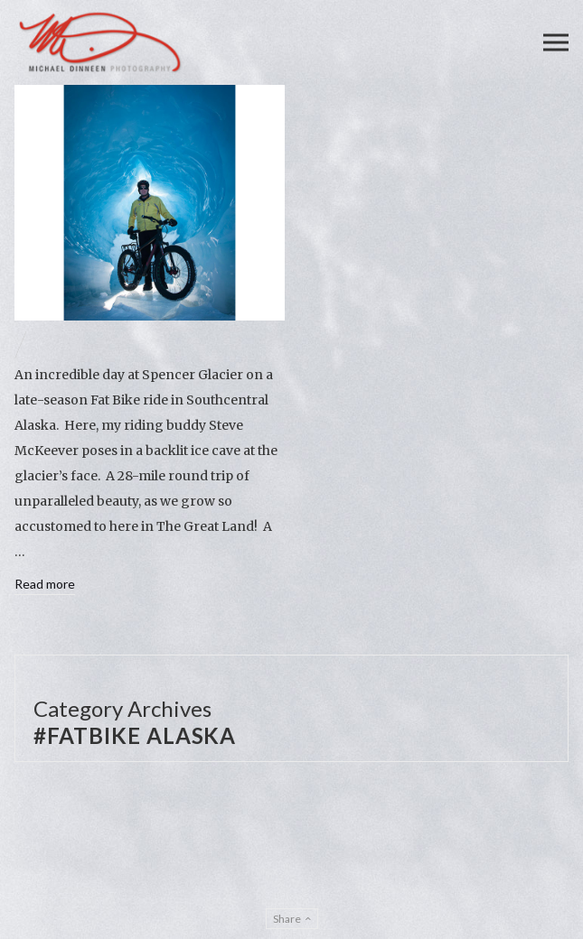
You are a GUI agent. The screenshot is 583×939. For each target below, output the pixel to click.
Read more (44, 583)
